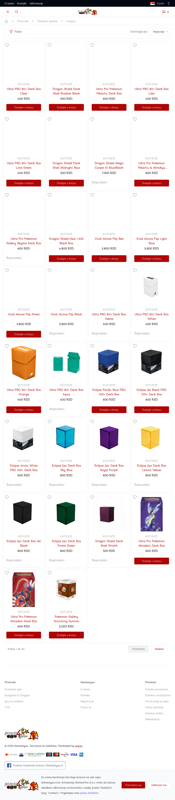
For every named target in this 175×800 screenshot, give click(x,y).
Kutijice (70, 21)
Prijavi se (85, 707)
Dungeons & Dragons (17, 695)
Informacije (36, 3)
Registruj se (87, 701)
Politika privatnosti (156, 689)
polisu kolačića (89, 793)
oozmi (78, 745)
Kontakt (22, 3)
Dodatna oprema (47, 21)
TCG (7, 707)
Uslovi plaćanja (154, 707)
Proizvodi (22, 21)
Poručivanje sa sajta (157, 701)
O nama (9, 3)
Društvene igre (13, 689)
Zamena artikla (154, 713)
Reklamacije (152, 719)
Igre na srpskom (13, 701)
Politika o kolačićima (158, 695)
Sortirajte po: (139, 31)
